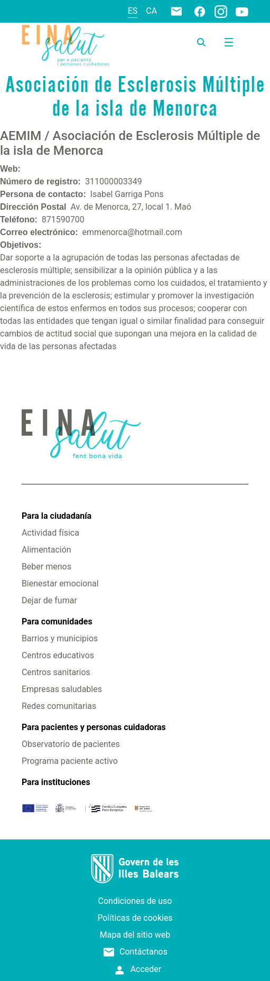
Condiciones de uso (135, 901)
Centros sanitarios (56, 672)
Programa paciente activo (70, 761)
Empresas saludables (62, 689)
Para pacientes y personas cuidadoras (94, 727)
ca (151, 11)
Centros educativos (58, 655)
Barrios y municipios (60, 638)
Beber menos (46, 567)
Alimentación (46, 550)
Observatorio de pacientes (71, 744)
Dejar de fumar (49, 600)
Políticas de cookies (134, 918)
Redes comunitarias (59, 706)
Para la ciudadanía (56, 516)
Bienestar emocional (60, 583)
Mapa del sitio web (135, 935)
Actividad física (50, 533)
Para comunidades (57, 621)
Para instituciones (56, 782)
